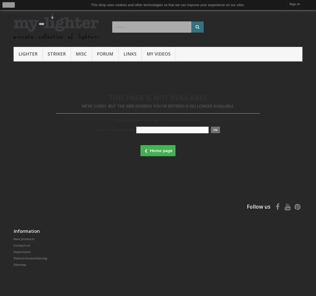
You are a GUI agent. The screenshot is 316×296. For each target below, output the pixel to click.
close (9, 5)
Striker (57, 54)
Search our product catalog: (116, 130)
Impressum (22, 252)
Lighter (28, 54)
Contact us (22, 245)
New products (24, 239)
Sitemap (20, 265)
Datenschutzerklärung (30, 258)
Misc (81, 54)
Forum (105, 54)
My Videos (159, 54)
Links (130, 54)
